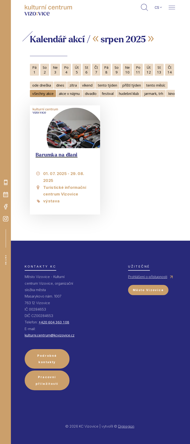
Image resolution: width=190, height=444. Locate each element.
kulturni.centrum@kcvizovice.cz (49, 335)
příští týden (131, 85)
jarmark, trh (153, 93)
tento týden (107, 85)
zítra (73, 85)
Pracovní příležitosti (47, 380)
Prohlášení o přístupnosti (147, 276)
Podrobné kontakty (47, 359)
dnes (60, 85)
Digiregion (126, 426)
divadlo (91, 93)
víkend (87, 85)
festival (108, 93)
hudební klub (129, 93)
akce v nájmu (69, 93)
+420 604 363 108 (54, 322)
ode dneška (41, 85)
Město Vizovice (148, 290)
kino (171, 93)
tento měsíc (155, 85)
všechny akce (43, 93)
